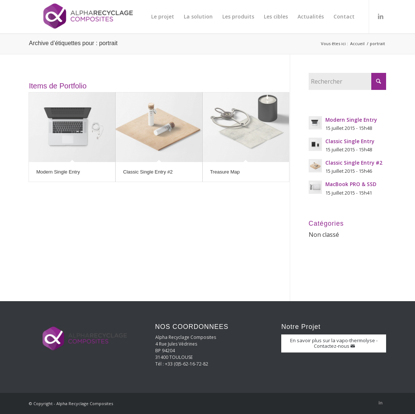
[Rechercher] (347, 81)
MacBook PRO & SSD (350, 184)
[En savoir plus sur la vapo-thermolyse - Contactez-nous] (333, 343)
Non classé (324, 234)
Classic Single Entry (349, 141)
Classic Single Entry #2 (148, 172)
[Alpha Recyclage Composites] (84, 16)
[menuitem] (162, 16)
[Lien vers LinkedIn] (380, 16)
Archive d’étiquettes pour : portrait (73, 43)
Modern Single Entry (58, 172)
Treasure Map (225, 172)
